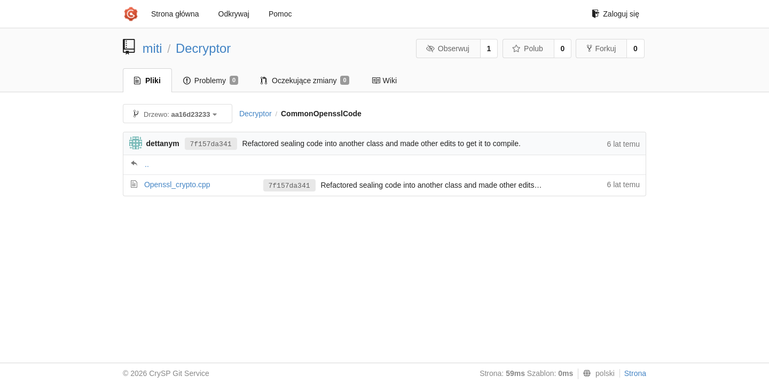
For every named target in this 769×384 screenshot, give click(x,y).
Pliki (147, 80)
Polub (527, 48)
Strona (635, 373)
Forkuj (601, 48)
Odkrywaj (233, 14)
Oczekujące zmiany (305, 80)
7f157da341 (211, 144)
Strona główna (175, 14)
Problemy (210, 80)
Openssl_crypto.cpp (177, 184)
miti (152, 48)
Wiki (384, 80)
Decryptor (203, 48)
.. (147, 164)
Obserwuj (447, 48)
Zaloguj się (615, 14)
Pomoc (280, 14)
